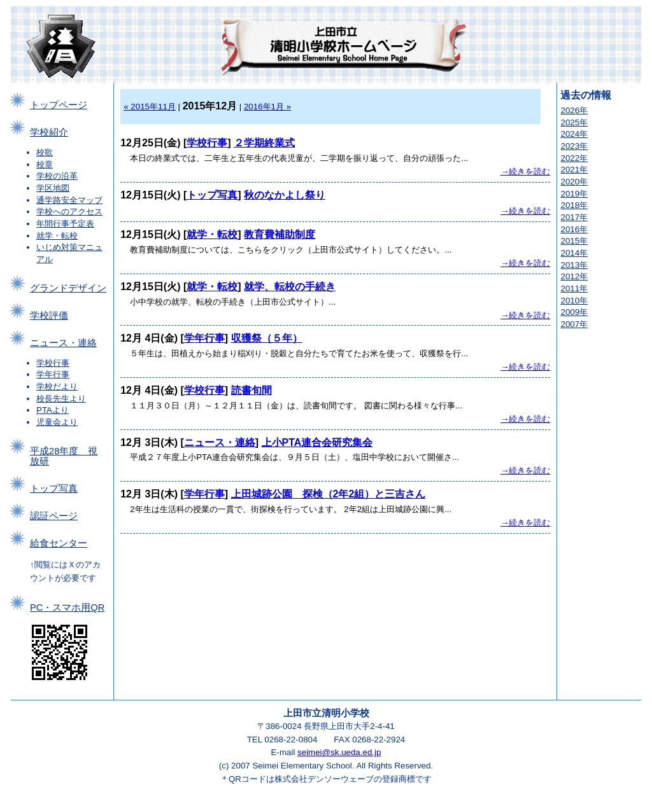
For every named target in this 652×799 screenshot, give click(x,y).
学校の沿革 (57, 176)
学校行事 (52, 363)
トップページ (58, 105)
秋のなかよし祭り (284, 195)
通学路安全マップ (69, 200)
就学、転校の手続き (290, 286)
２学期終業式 (264, 142)
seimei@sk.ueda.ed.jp (339, 752)
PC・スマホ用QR (67, 607)
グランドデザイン (68, 288)
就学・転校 (57, 235)
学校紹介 (49, 132)
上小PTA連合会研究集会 (317, 442)
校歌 (44, 152)
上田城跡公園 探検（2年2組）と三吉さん (328, 494)
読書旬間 (251, 390)
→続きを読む (525, 171)
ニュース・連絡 (63, 343)
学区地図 (52, 188)
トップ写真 (54, 488)
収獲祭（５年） (266, 338)
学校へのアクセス (69, 211)
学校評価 (49, 315)
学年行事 (52, 374)
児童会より (57, 422)
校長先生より (61, 398)
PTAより (52, 410)
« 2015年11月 (150, 106)
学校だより (57, 386)
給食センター (58, 543)
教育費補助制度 (279, 234)
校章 (44, 164)
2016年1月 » (267, 106)
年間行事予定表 (65, 223)
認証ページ (54, 516)
